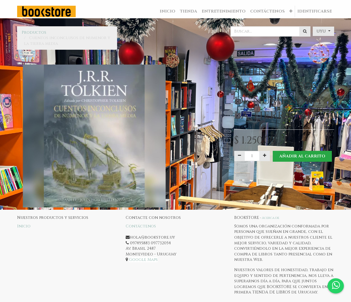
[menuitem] (167, 11)
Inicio (24, 226)
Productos (34, 32)
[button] (291, 11)
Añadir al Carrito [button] (302, 156)
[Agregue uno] (264, 156)
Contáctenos (141, 226)
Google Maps (143, 259)
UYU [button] (321, 31)
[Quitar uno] (239, 156)
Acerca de (270, 218)
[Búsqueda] (304, 31)
